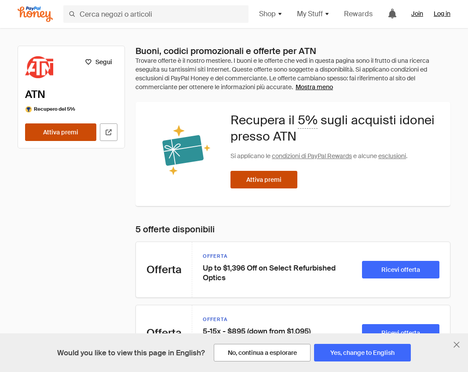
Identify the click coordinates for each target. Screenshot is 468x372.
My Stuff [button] (313, 13)
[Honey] (35, 14)
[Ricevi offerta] (400, 269)
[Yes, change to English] (362, 352)
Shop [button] (271, 13)
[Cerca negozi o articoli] (156, 14)
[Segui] (98, 62)
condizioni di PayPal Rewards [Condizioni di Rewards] (312, 156)
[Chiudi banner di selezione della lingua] (456, 344)
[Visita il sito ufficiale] (108, 132)
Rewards (358, 13)
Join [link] (417, 14)
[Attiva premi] (60, 132)
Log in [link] (442, 14)
